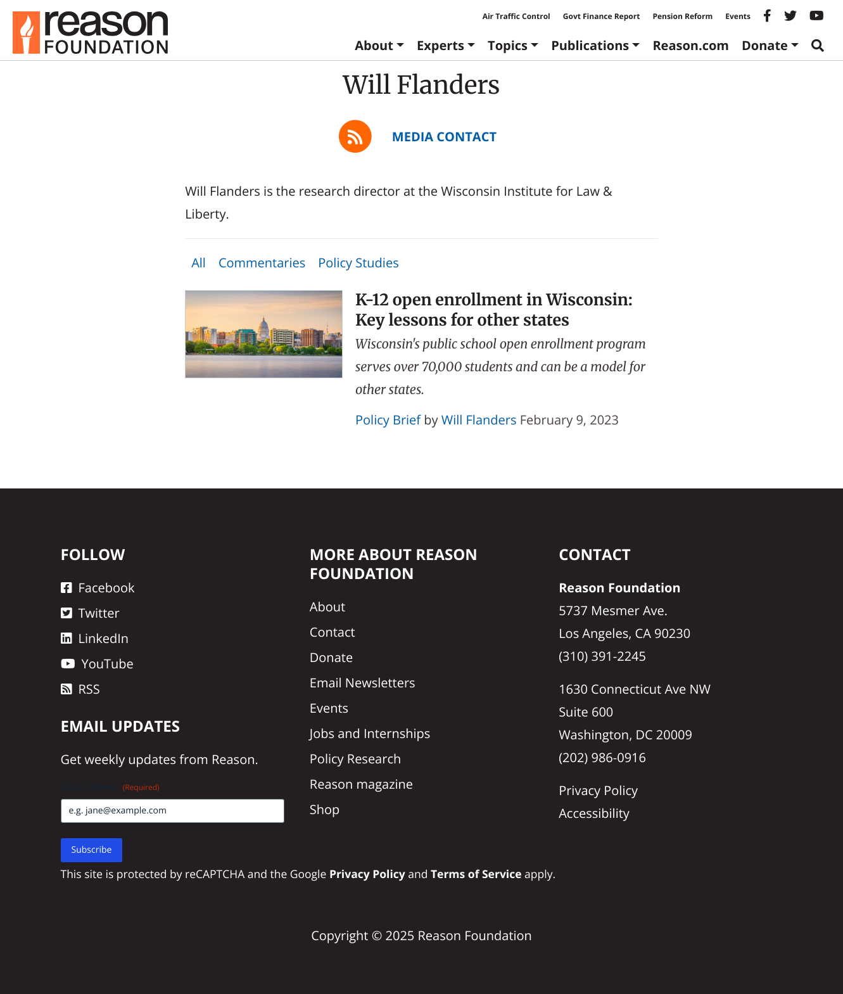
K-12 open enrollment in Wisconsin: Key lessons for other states (494, 309)
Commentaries (262, 262)
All (198, 262)
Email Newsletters (362, 682)
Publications (590, 45)
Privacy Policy (598, 790)
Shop (325, 809)
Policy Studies (358, 262)
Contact (332, 631)
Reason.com (690, 45)
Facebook (98, 587)
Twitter (90, 612)
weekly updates (130, 759)
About (374, 45)
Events (738, 16)
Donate (765, 45)
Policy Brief (388, 419)
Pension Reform (682, 16)
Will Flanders (479, 419)
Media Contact (444, 136)
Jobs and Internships (370, 733)
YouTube (97, 663)
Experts (440, 45)
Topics (508, 45)
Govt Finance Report (601, 16)
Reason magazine (361, 784)
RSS (80, 689)
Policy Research (355, 758)
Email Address (110, 787)
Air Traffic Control (516, 16)
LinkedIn (95, 638)
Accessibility (594, 813)
